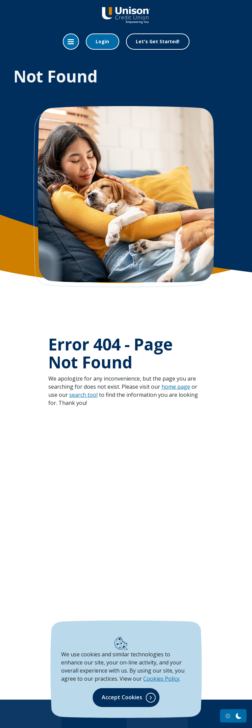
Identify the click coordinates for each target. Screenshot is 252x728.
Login (102, 41)
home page (175, 386)
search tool (83, 394)
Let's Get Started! (157, 41)
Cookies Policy (161, 678)
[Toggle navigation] (71, 41)
